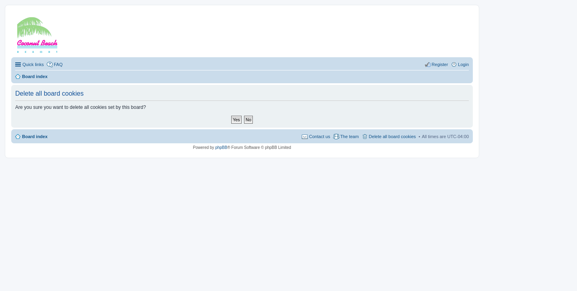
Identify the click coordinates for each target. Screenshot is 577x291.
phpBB (221, 147)
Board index (35, 136)
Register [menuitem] (440, 64)
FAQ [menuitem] (58, 64)
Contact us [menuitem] (319, 136)
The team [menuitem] (349, 136)
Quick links (33, 64)
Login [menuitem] (463, 64)
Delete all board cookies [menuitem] (392, 136)
